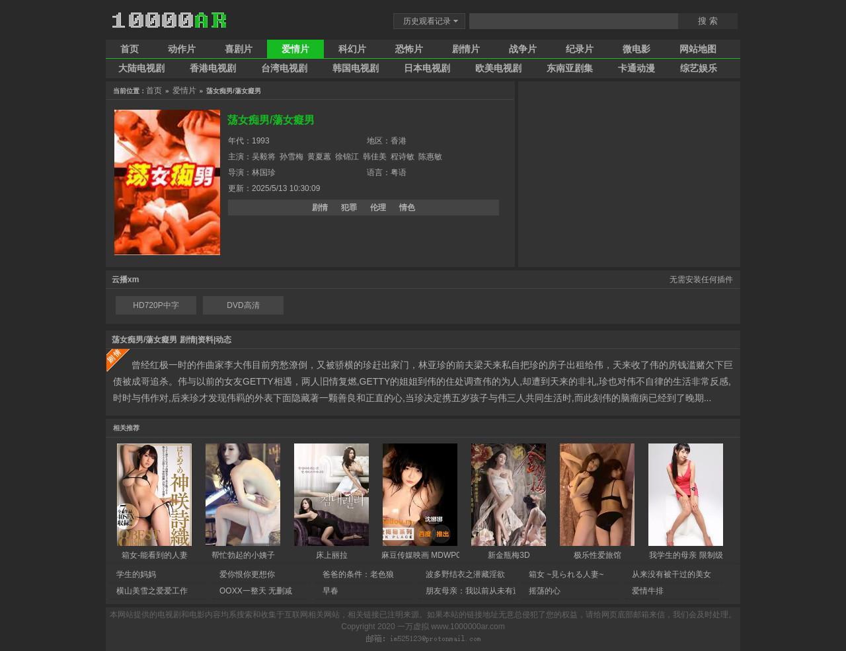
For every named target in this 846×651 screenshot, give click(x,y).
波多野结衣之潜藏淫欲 (465, 574)
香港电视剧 (213, 68)
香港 (398, 140)
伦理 (378, 207)
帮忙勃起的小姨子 (243, 555)
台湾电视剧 (284, 68)
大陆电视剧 (141, 68)
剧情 (320, 207)
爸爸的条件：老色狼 (358, 574)
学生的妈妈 (136, 574)
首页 (129, 49)
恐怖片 (409, 49)
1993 (261, 140)
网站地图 (697, 49)
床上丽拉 (332, 555)
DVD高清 (243, 305)
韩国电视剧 (355, 68)
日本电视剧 (427, 68)
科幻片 (352, 49)
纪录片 (580, 49)
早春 (330, 590)
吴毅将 (264, 156)
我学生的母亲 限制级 (685, 555)
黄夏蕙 (319, 156)
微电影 (636, 49)
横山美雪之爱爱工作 (152, 590)
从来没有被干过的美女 (671, 574)
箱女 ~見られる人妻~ (566, 574)
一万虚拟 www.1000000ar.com (451, 626)
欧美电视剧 (498, 68)
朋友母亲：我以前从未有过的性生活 (489, 590)
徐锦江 (347, 156)
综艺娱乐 (698, 68)
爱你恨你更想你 (247, 574)
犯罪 (349, 207)
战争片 (523, 49)
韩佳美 (375, 156)
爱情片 (295, 49)
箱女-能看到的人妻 (155, 555)
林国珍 (264, 172)
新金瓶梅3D (508, 555)
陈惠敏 (430, 156)
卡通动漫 (636, 68)
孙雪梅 (291, 156)
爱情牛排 (648, 590)
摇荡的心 (544, 590)
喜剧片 (238, 49)
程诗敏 (402, 156)
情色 (407, 207)
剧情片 (466, 49)
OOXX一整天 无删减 (255, 590)
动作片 (182, 49)
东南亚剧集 (570, 68)
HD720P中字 (155, 305)
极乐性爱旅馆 (597, 555)
